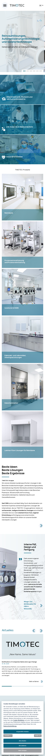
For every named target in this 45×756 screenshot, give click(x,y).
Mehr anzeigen (22, 750)
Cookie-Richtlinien (18, 720)
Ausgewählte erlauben (22, 731)
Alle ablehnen (22, 745)
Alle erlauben (22, 740)
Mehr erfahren (36, 681)
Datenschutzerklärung (9, 726)
